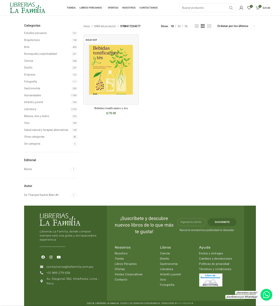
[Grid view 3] (203, 26)
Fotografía (30, 81)
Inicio (87, 26)
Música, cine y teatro (36, 116)
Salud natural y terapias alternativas (46, 129)
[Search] (207, 7)
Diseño (28, 67)
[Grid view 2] (197, 26)
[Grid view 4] (209, 26)
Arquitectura (32, 40)
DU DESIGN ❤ (185, 303)
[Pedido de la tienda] (236, 26)
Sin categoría (32, 143)
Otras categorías (34, 136)
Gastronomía (32, 88)
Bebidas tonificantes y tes (111, 108)
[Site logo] (27, 7)
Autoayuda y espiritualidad (40, 53)
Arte (27, 47)
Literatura (30, 109)
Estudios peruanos (35, 33)
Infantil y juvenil (33, 102)
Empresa (29, 74)
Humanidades (32, 95)
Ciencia (28, 60)
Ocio (27, 122)
